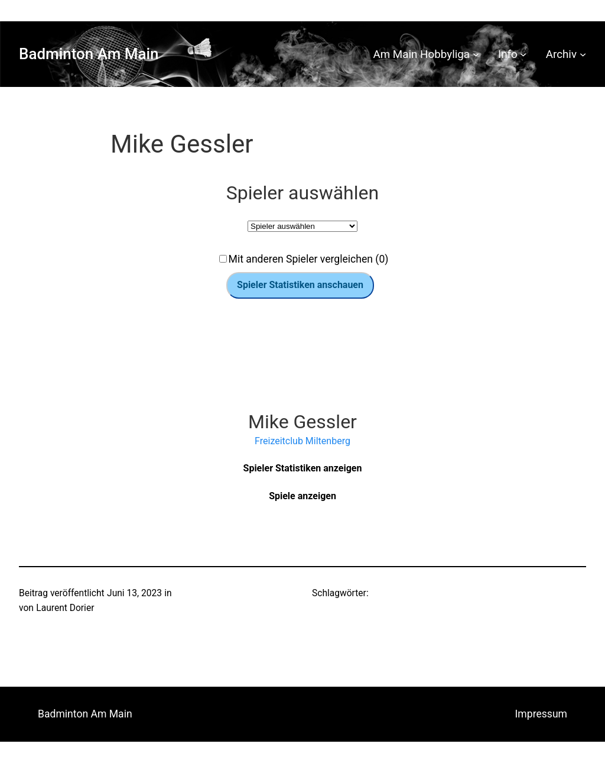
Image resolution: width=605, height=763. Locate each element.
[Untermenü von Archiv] (583, 54)
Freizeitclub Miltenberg (302, 441)
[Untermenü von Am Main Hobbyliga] (476, 54)
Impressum (541, 714)
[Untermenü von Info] (523, 54)
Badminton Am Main (89, 54)
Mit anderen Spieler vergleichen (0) (309, 259)
